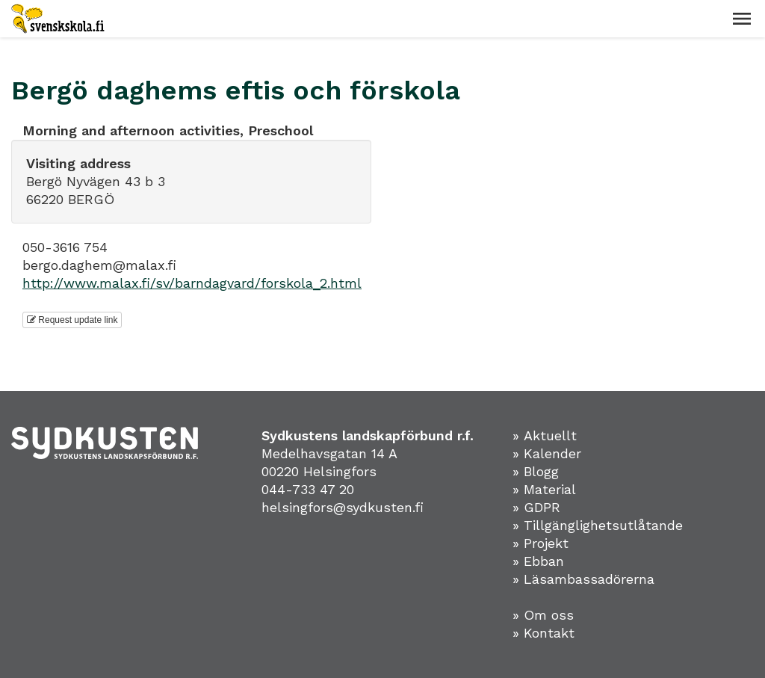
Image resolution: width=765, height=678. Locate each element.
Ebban (544, 561)
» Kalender (546, 453)
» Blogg (535, 471)
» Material (544, 489)
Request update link (72, 320)
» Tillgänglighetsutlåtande (597, 525)
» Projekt (540, 543)
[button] (742, 19)
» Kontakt (543, 633)
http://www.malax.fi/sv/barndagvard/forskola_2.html (192, 283)
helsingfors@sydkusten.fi (342, 507)
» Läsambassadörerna (583, 579)
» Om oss (543, 615)
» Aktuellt (544, 435)
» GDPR (536, 507)
